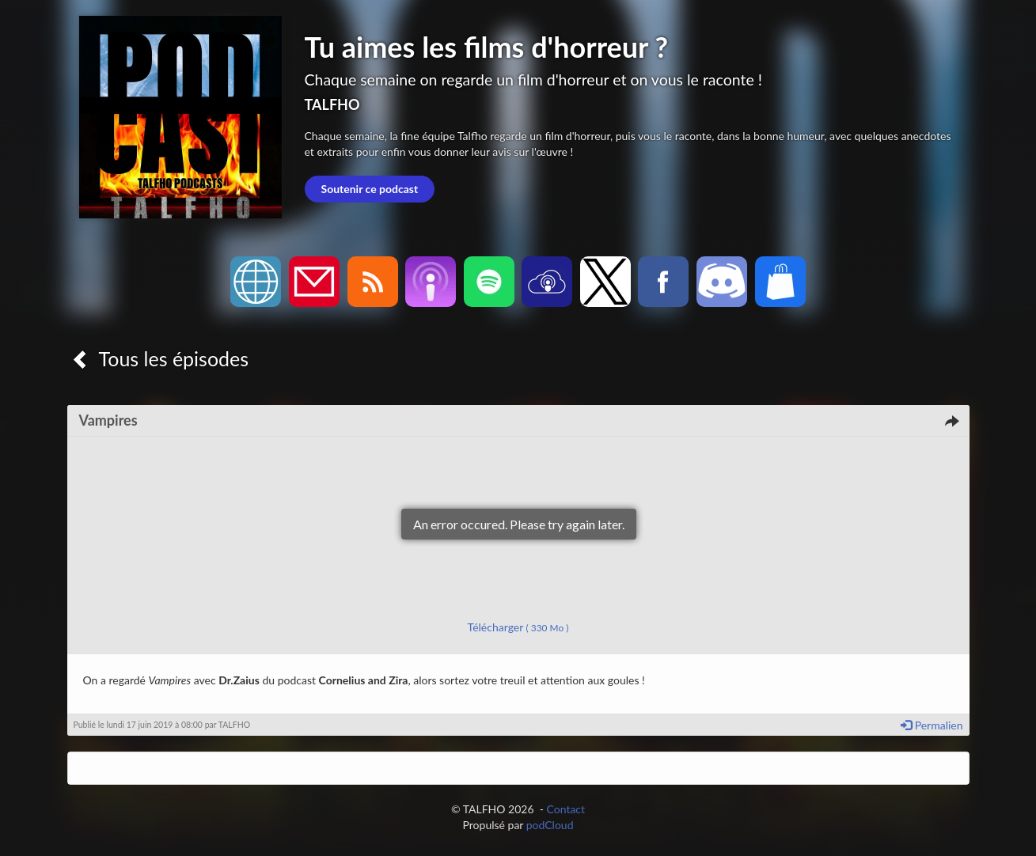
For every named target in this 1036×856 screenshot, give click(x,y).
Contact (566, 809)
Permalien (931, 725)
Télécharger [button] (518, 627)
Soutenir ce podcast (370, 188)
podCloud (550, 824)
